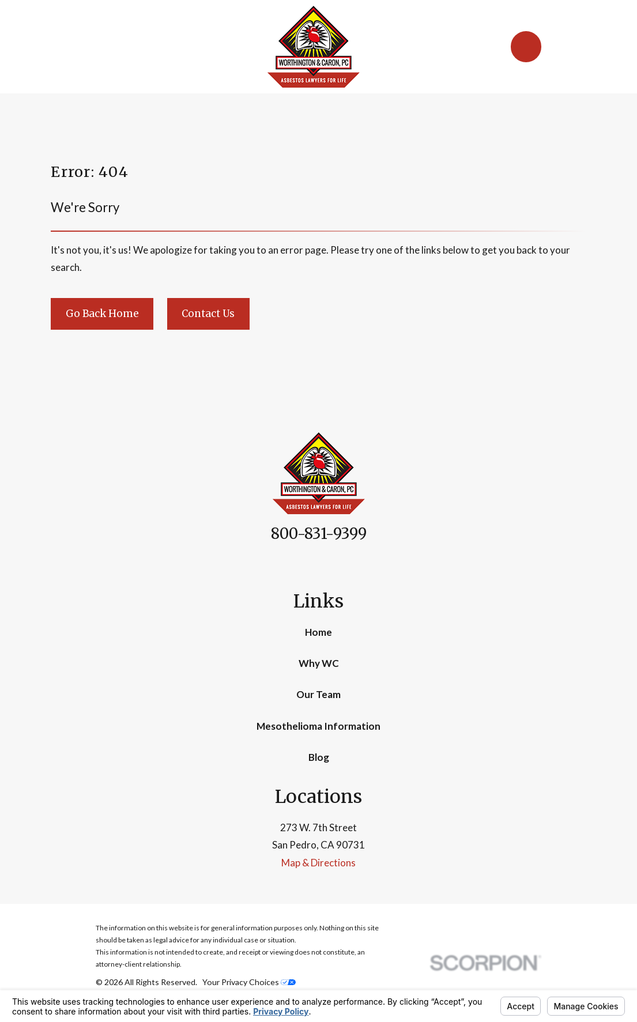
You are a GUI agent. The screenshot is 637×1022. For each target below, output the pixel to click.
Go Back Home (102, 313)
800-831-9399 (319, 534)
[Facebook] (305, 564)
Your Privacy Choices (249, 982)
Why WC (319, 663)
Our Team (318, 694)
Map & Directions (318, 863)
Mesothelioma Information (318, 726)
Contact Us (208, 313)
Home (318, 632)
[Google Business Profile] (332, 564)
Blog (318, 757)
